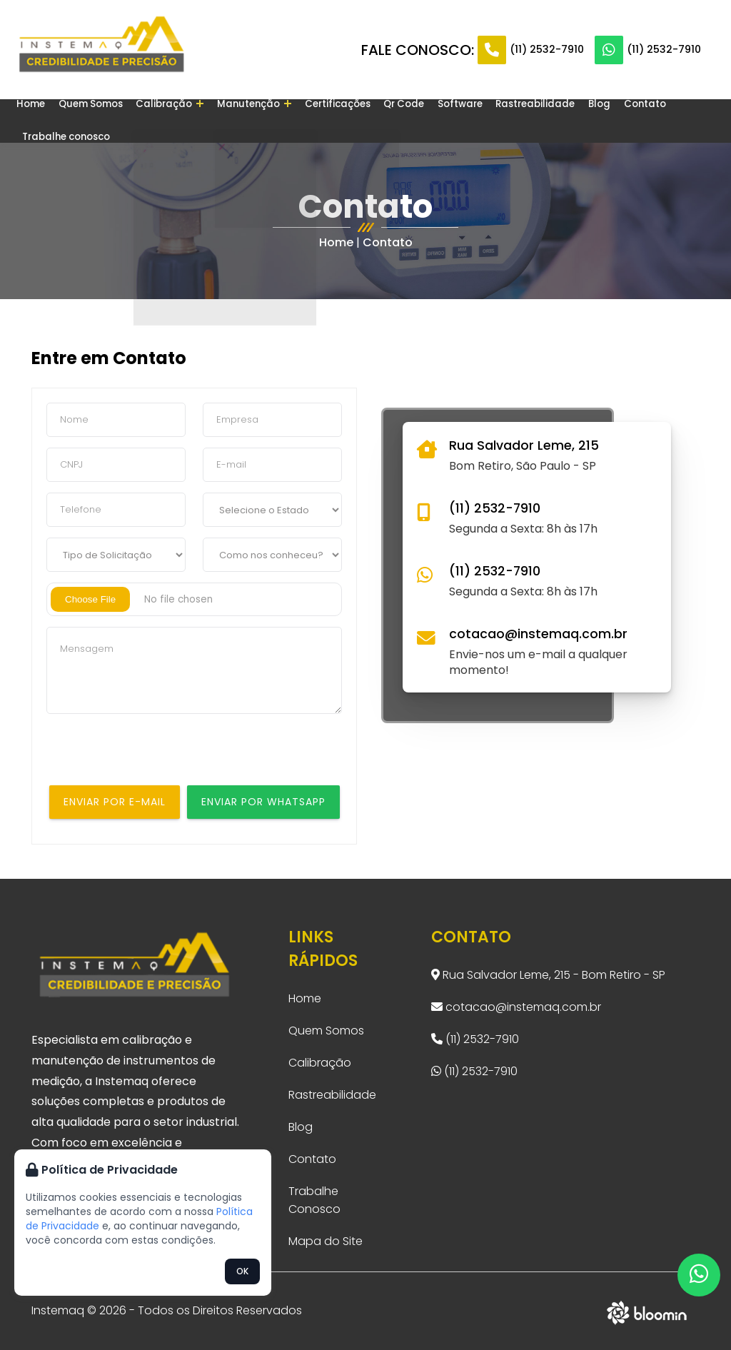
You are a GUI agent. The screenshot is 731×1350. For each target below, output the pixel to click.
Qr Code (378, 120)
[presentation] (154, 757)
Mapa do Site (325, 1241)
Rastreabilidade (497, 120)
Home (35, 120)
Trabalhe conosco (667, 120)
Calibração (163, 120)
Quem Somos (89, 120)
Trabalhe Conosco (314, 1200)
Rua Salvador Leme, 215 (524, 445)
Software (429, 120)
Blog (554, 120)
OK (242, 1271)
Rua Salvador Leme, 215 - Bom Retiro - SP (548, 975)
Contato (594, 120)
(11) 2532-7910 (547, 49)
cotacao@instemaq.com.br (538, 634)
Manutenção (240, 120)
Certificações (317, 120)
